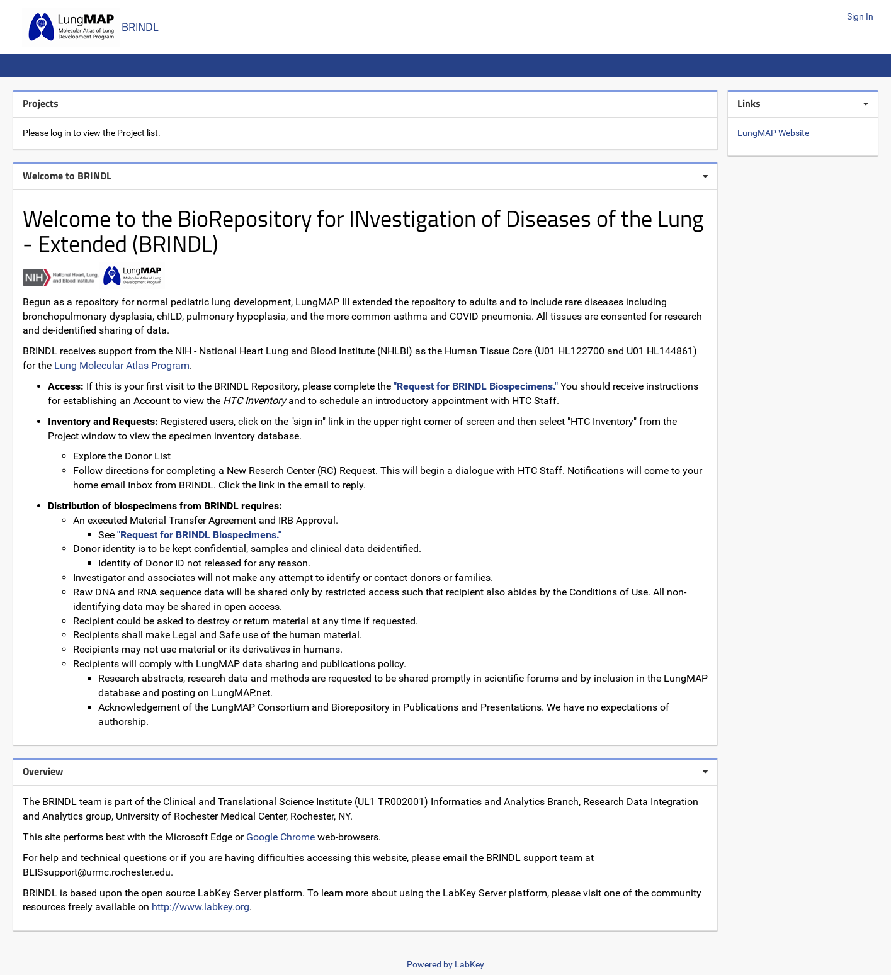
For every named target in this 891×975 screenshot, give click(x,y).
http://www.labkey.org (200, 907)
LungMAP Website (773, 133)
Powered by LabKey (445, 964)
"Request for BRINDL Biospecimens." (476, 386)
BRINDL (140, 26)
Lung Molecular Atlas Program (122, 365)
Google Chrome (280, 837)
